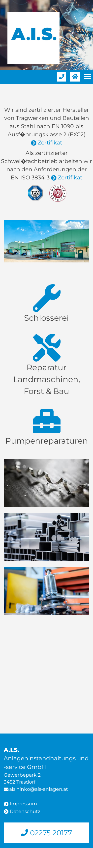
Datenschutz (25, 811)
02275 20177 (50, 832)
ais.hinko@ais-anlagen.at (38, 789)
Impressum (23, 804)
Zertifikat (50, 142)
